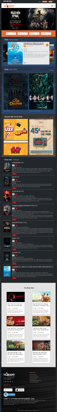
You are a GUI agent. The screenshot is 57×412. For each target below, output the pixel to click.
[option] (15, 51)
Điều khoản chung (33, 374)
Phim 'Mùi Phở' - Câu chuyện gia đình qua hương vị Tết (15, 329)
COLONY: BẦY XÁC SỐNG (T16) (36, 110)
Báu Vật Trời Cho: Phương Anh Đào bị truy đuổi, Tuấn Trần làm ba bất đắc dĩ (41, 304)
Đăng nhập (45, 1)
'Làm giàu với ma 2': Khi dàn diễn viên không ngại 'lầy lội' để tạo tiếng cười (15, 353)
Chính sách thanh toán (33, 376)
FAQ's (40, 1)
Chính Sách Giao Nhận (33, 377)
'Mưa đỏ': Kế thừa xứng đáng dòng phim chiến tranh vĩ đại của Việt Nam (40, 353)
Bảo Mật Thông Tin (33, 379)
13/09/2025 (15, 356)
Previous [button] (22, 53)
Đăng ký (50, 1)
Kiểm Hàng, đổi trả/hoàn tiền (35, 380)
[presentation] (50, 70)
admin (9, 308)
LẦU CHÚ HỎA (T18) (8, 110)
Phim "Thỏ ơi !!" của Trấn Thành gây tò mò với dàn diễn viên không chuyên (14, 304)
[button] (52, 5)
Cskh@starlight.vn (10, 377)
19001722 (17, 404)
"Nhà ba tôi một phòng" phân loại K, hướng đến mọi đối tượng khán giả (41, 329)
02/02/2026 (15, 308)
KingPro (38, 410)
